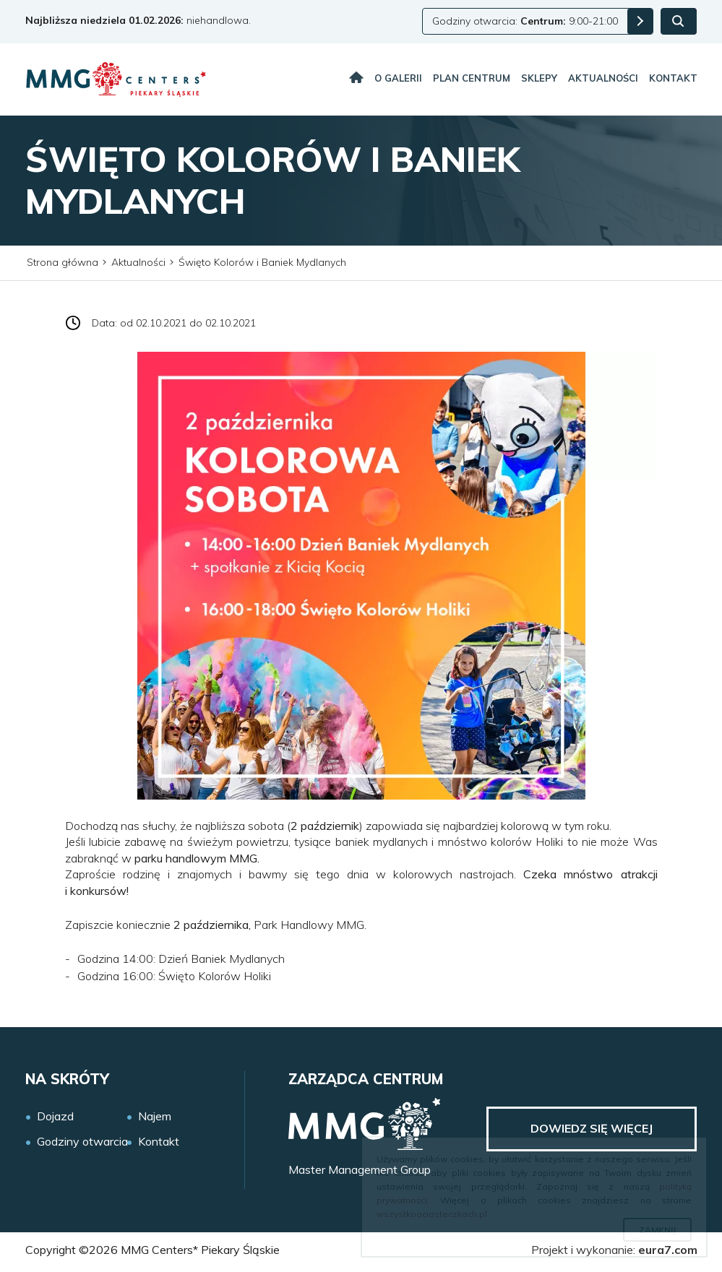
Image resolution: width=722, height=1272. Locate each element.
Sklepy (539, 78)
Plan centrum (471, 78)
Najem (154, 1116)
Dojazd (55, 1116)
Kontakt (673, 78)
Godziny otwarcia (82, 1141)
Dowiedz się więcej (591, 1128)
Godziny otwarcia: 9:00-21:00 (525, 20)
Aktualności (603, 78)
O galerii (398, 78)
